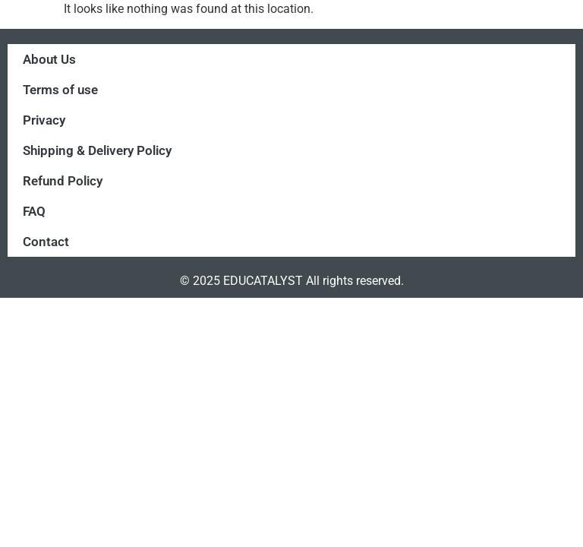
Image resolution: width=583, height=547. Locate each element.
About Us (49, 59)
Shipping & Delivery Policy (97, 150)
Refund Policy (62, 180)
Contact (46, 241)
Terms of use (60, 89)
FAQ (34, 211)
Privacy (44, 120)
